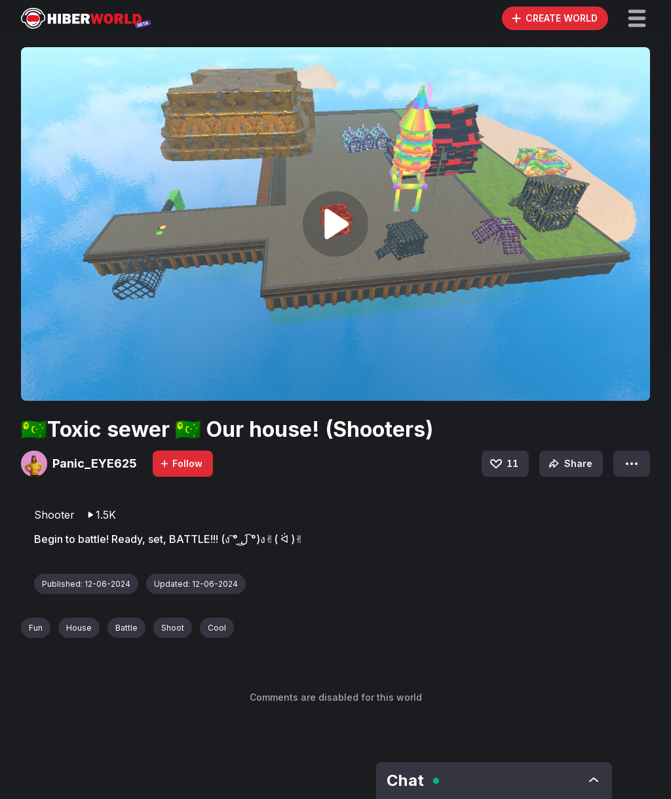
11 (503, 464)
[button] (637, 18)
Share (569, 464)
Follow (180, 463)
